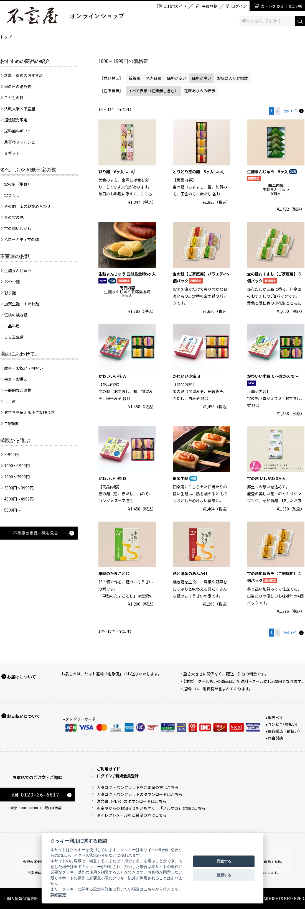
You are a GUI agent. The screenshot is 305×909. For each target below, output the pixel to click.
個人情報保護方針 (22, 898)
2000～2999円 (17, 476)
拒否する (224, 875)
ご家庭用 (12, 423)
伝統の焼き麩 (15, 315)
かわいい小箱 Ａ (112, 376)
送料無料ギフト (17, 131)
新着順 (134, 78)
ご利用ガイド (175, 6)
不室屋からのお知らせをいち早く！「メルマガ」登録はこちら (151, 808)
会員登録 (209, 6)
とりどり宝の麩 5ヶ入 (198, 171)
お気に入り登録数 (232, 78)
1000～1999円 (17, 465)
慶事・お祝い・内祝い (23, 368)
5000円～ (12, 510)
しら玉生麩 (14, 337)
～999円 (11, 454)
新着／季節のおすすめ (23, 75)
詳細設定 (58, 895)
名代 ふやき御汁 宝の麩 (28, 170)
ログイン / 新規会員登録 (118, 775)
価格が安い (176, 78)
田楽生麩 (185, 478)
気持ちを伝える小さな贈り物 (29, 412)
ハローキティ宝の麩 (21, 239)
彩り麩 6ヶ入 (116, 171)
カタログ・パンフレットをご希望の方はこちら (138, 787)
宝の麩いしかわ (17, 228)
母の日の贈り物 (17, 86)
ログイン (239, 6)
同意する (224, 861)
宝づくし (12, 195)
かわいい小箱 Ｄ (112, 478)
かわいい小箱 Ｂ (187, 376)
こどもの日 (14, 97)
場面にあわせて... (19, 354)
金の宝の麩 (14, 217)
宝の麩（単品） (17, 184)
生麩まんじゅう (17, 270)
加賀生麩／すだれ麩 (21, 304)
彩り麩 (10, 292)
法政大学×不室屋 (19, 108)
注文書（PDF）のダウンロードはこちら (131, 801)
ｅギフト (12, 153)
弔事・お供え (15, 379)
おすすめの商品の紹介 (25, 61)
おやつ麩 (12, 281)
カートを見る (281, 6)
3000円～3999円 (19, 488)
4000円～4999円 (19, 499)
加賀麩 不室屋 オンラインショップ (68, 15)
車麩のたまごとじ (113, 573)
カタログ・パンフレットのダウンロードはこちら (139, 794)
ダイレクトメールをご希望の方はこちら (132, 815)
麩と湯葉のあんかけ (190, 573)
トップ (6, 37)
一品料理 (12, 326)
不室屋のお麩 (15, 256)
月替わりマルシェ (19, 142)
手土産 (10, 401)
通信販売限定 (15, 119)
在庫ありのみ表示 (199, 90)
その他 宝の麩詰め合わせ (27, 206)
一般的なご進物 (17, 390)
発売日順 (153, 78)
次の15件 (293, 110)
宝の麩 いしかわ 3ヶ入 (266, 478)
